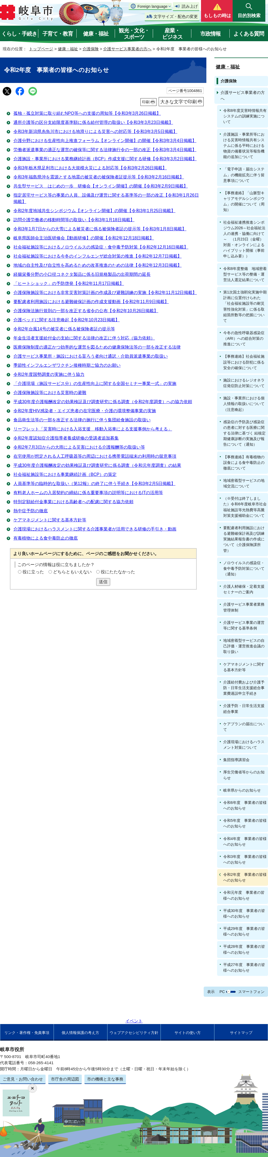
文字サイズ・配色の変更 (176, 16)
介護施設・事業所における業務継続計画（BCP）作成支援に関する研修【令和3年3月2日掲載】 (105, 158)
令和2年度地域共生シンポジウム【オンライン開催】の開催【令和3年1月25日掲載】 (94, 210)
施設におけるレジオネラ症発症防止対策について (244, 383)
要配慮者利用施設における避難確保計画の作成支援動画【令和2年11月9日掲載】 (91, 301)
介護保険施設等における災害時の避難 (49, 392)
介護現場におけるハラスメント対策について (244, 745)
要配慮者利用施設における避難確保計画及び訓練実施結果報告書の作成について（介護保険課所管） (244, 539)
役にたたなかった (118, 572)
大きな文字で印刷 (178, 101)
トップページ (41, 49)
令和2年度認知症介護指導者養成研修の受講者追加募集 (66, 438)
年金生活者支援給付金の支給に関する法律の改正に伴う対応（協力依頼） (84, 338)
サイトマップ (241, 1032)
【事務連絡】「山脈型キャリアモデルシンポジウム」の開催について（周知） (244, 201)
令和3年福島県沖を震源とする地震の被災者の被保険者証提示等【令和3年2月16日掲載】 (98, 177)
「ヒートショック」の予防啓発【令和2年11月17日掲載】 (68, 283)
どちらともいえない (72, 572)
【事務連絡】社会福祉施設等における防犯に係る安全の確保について (244, 362)
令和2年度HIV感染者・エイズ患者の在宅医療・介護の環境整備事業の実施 (84, 410)
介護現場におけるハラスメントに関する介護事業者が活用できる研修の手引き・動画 (94, 529)
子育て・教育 (57, 34)
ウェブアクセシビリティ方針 (134, 1032)
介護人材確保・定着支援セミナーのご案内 (244, 589)
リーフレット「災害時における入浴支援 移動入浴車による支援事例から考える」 (92, 429)
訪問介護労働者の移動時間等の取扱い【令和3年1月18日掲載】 (74, 219)
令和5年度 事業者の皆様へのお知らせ (245, 823)
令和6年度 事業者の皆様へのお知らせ (245, 805)
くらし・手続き (19, 34)
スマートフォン (251, 992)
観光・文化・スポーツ (134, 34)
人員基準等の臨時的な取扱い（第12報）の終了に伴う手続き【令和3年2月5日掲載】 (94, 483)
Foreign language (152, 6)
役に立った (33, 572)
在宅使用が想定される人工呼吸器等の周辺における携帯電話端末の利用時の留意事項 (94, 456)
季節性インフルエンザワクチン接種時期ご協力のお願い (67, 365)
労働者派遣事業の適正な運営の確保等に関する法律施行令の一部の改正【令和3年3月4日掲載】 (104, 149)
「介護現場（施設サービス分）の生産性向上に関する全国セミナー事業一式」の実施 (94, 383)
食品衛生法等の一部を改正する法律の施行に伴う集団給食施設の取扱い (82, 420)
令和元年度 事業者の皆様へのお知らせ (244, 895)
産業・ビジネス (172, 34)
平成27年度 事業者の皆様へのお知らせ (244, 967)
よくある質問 (248, 34)
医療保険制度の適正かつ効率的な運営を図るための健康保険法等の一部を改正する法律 (97, 347)
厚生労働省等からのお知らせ (244, 775)
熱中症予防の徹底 (30, 511)
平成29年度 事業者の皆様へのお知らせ (244, 931)
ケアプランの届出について (244, 727)
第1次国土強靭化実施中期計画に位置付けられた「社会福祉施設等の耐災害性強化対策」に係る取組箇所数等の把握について (245, 306)
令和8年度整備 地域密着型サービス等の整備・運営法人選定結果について (245, 274)
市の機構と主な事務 (105, 1079)
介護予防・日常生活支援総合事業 (244, 708)
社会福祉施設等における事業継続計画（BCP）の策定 (65, 474)
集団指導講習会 (236, 760)
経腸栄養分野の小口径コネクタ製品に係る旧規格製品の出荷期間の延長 (82, 274)
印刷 (146, 102)
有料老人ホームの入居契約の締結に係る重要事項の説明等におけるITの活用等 (88, 492)
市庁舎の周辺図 (65, 1079)
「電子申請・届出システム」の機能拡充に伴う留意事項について (244, 174)
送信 (103, 581)
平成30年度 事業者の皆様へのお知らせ (244, 913)
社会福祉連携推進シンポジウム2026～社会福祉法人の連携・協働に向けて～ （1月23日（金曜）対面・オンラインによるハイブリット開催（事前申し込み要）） (244, 239)
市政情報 (210, 34)
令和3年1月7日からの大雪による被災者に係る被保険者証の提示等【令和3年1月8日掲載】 (99, 229)
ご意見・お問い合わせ (23, 1079)
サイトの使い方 (187, 1032)
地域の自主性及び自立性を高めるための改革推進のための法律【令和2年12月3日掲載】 (97, 265)
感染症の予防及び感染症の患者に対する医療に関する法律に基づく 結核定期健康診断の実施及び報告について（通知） (244, 433)
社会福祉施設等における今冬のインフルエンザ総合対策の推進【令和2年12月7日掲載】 (97, 256)
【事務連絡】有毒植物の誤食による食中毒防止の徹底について (244, 462)
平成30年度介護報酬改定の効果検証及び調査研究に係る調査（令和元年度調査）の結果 (97, 465)
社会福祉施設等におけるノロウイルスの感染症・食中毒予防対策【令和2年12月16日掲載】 (100, 247)
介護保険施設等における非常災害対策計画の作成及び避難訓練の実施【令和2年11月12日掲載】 (105, 292)
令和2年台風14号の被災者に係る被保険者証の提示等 (64, 329)
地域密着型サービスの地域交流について (244, 483)
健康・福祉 (96, 34)
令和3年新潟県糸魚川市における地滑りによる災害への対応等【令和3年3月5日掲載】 (95, 131)
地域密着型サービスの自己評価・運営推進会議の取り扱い (244, 646)
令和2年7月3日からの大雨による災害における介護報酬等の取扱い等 (79, 447)
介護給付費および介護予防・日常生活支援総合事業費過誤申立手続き (244, 688)
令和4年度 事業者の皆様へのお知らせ (245, 841)
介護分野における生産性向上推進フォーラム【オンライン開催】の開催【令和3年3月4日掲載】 (104, 140)
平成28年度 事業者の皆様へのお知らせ (244, 949)
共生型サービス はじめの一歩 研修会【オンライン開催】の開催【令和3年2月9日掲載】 (100, 186)
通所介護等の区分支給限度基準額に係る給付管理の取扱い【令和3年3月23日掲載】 (93, 122)
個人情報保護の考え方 (80, 1032)
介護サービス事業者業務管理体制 (244, 607)
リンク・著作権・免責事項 (26, 1032)
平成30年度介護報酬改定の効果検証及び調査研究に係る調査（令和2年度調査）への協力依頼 (102, 401)
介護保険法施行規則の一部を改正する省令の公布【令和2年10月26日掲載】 (85, 310)
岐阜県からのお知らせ (242, 790)
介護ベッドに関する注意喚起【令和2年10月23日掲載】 (66, 320)
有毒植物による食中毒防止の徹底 (45, 538)
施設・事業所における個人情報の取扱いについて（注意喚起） (244, 403)
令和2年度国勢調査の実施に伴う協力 (48, 374)
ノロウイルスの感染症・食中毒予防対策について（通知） (244, 568)
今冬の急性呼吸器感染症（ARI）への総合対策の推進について (244, 338)
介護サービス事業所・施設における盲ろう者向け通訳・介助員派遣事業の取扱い (90, 356)
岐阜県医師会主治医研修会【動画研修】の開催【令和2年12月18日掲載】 (83, 238)
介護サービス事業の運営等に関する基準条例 (244, 625)
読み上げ (190, 6)
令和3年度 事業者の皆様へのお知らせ (245, 859)
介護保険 (91, 49)
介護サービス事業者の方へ (127, 49)
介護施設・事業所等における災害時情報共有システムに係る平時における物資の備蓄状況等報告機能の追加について (244, 145)
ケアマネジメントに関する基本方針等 (49, 520)
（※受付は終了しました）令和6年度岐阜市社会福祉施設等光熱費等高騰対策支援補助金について (245, 506)
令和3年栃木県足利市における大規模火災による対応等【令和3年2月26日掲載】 (90, 168)
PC (222, 992)
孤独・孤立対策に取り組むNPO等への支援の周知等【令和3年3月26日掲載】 (87, 113)
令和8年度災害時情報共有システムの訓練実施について (245, 116)
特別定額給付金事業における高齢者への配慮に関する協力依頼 (73, 501)
